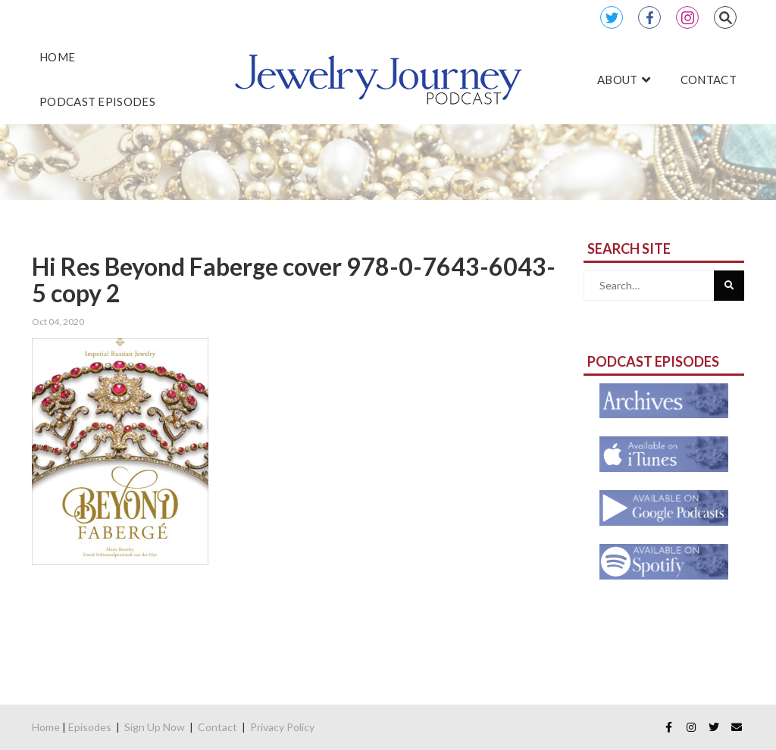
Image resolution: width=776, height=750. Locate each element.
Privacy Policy (282, 726)
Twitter (611, 17)
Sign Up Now (154, 726)
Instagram (687, 17)
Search (725, 17)
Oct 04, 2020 (58, 321)
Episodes (89, 726)
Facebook (649, 17)
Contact (217, 726)
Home (46, 726)
